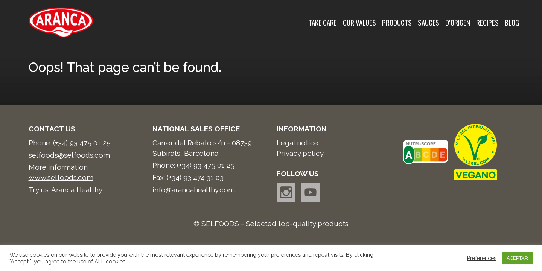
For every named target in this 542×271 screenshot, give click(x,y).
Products (397, 22)
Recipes (487, 22)
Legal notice (297, 143)
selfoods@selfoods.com (69, 155)
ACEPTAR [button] (517, 258)
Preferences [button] (481, 258)
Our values (359, 22)
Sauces (428, 22)
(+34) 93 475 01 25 (82, 143)
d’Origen (457, 22)
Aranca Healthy (76, 190)
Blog (512, 22)
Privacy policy (300, 153)
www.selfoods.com (61, 177)
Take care (323, 22)
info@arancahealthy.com (193, 190)
